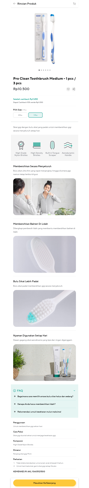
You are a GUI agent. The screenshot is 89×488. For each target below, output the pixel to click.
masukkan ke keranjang (44, 483)
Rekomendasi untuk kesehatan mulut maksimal (39, 411)
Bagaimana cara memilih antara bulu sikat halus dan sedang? (45, 396)
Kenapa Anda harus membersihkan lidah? (36, 404)
